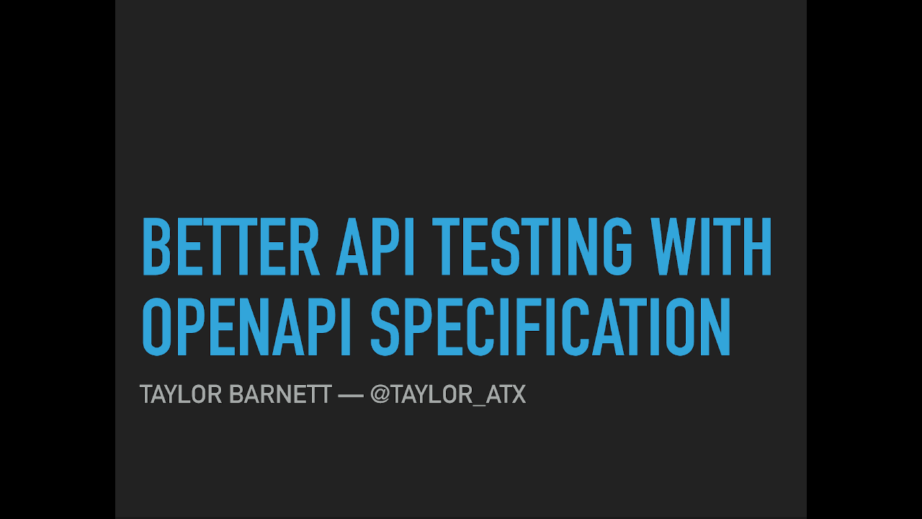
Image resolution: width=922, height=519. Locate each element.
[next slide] (897, 487)
